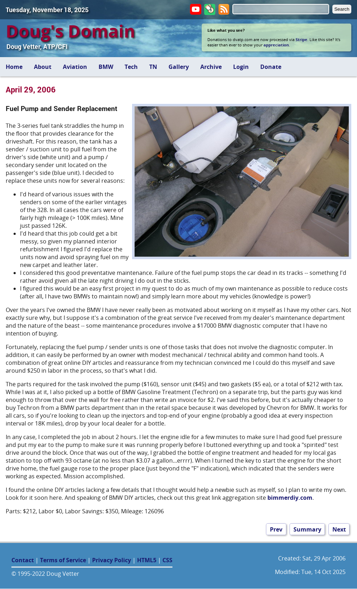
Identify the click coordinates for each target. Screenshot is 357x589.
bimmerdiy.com (289, 498)
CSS (167, 560)
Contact (22, 560)
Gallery (179, 67)
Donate (270, 67)
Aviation (75, 67)
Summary (307, 529)
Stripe (301, 39)
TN (153, 67)
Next (339, 529)
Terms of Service (63, 560)
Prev (276, 529)
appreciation (276, 44)
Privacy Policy (111, 560)
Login (241, 67)
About (42, 67)
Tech (131, 67)
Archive (211, 67)
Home (14, 67)
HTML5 (146, 560)
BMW (106, 67)
